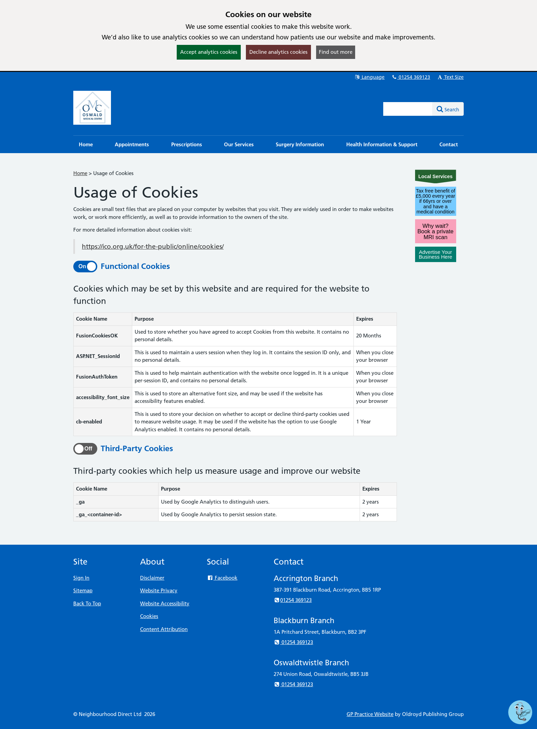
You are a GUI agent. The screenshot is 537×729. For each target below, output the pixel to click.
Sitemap (82, 590)
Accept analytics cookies (208, 52)
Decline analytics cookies (278, 52)
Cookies (149, 616)
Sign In (81, 577)
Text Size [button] (450, 77)
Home (80, 173)
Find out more (335, 52)
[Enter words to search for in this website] (408, 109)
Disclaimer (152, 577)
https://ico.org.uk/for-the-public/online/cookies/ (153, 246)
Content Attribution (164, 629)
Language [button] (369, 77)
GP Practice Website (370, 714)
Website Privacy (158, 590)
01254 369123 (410, 77)
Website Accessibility (164, 603)
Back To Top (87, 603)
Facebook (222, 577)
